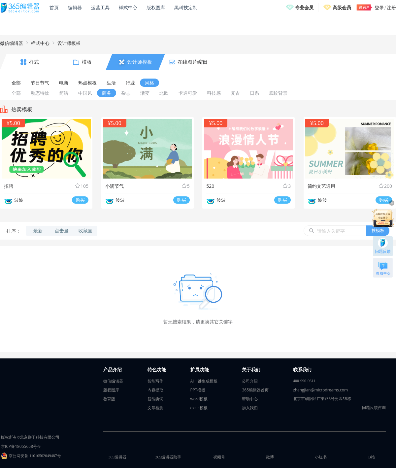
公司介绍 (250, 381)
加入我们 (250, 408)
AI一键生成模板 (204, 381)
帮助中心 (250, 399)
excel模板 (199, 408)
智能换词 (155, 399)
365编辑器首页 (255, 390)
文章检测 (155, 408)
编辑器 (75, 7)
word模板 (199, 399)
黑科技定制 (185, 7)
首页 (54, 7)
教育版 (109, 399)
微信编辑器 (11, 43)
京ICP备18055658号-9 (21, 446)
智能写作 (155, 381)
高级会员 (342, 7)
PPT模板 (197, 390)
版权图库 (156, 7)
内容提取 (155, 390)
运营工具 (100, 7)
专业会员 (304, 7)
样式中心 (128, 7)
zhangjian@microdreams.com (320, 390)
